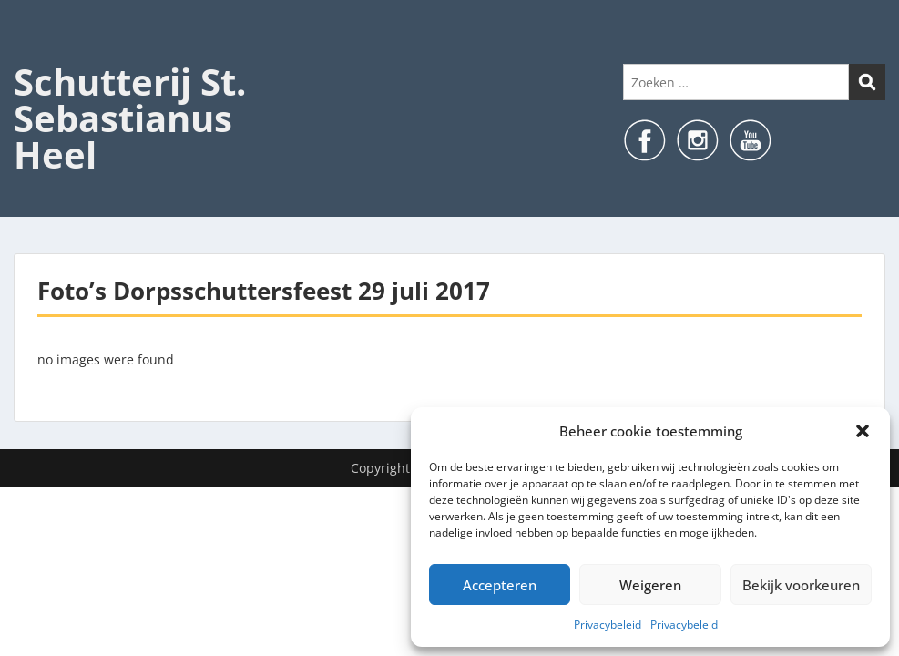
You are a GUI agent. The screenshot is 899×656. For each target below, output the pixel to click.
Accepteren (499, 585)
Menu (33, 51)
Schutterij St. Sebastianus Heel (130, 117)
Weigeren (650, 585)
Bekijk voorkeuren (801, 585)
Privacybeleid (607, 624)
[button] (862, 431)
